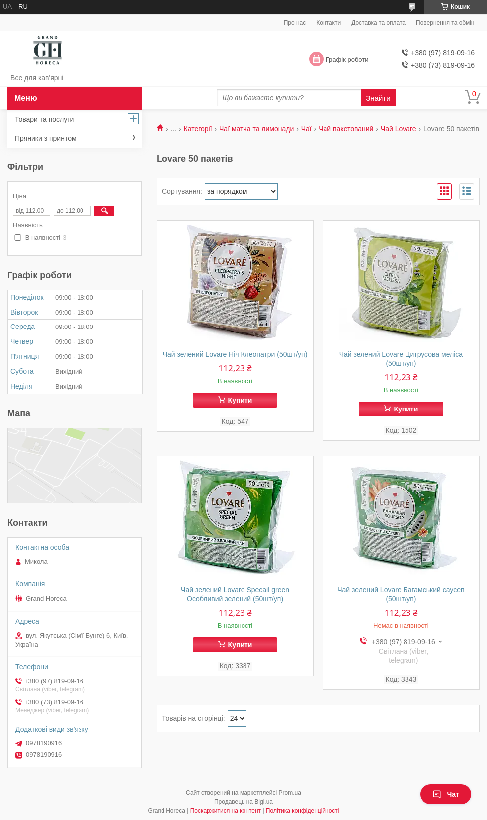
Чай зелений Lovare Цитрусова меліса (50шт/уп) (401, 358)
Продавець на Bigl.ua (243, 801)
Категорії (198, 129)
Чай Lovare (398, 129)
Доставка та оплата (378, 22)
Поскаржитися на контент (225, 810)
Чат (445, 794)
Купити (240, 400)
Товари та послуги (44, 119)
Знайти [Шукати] (378, 98)
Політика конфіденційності (302, 810)
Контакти (328, 22)
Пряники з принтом (46, 138)
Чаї (306, 129)
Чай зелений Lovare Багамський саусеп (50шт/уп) (400, 594)
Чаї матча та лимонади (256, 129)
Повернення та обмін (445, 22)
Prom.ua (290, 792)
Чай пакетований (346, 129)
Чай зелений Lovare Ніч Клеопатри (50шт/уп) (235, 354)
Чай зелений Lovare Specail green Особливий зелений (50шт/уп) (235, 594)
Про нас (295, 22)
